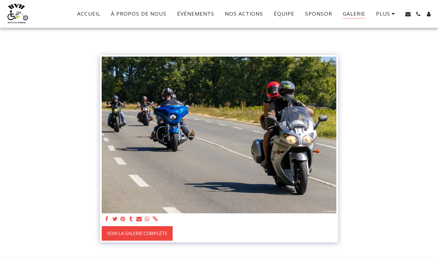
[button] (408, 14)
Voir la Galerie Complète (137, 233)
